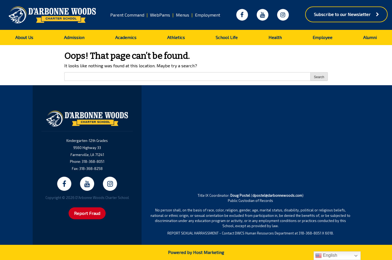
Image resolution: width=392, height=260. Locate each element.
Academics (125, 37)
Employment (207, 14)
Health (275, 37)
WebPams (160, 14)
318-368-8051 (93, 161)
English (326, 255)
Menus (182, 14)
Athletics (176, 37)
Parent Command (127, 14)
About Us (24, 37)
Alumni (370, 37)
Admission (74, 37)
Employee (322, 37)
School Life (227, 37)
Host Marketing (208, 252)
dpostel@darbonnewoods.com (277, 195)
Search (319, 77)
